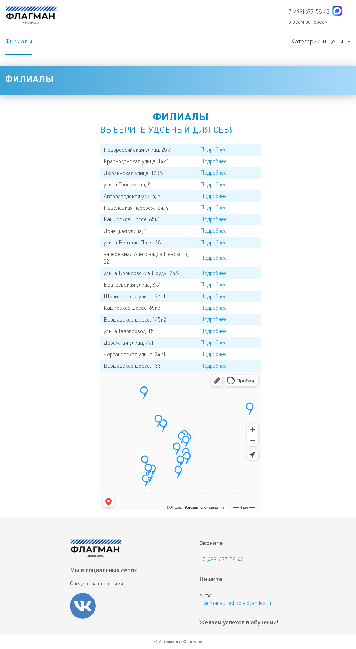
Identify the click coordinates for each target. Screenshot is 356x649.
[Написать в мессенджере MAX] (337, 12)
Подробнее (213, 149)
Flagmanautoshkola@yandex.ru (235, 602)
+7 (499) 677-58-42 (307, 11)
